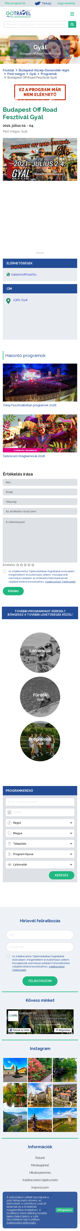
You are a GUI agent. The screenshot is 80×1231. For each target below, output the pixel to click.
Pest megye (16, 74)
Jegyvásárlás (66, 3)
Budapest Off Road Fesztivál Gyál (30, 113)
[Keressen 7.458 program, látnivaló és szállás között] (36, 24)
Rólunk (40, 1158)
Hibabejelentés (40, 1172)
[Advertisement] (40, 228)
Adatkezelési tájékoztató (40, 1180)
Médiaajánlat (40, 1165)
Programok (49, 74)
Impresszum (40, 1187)
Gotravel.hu (28, 1013)
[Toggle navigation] (72, 14)
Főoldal (8, 70)
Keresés (61, 875)
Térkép (43, 3)
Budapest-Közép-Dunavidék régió (44, 70)
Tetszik (19, 1030)
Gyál (32, 74)
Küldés (13, 591)
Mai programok (15, 3)
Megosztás (63, 1030)
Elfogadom (65, 1210)
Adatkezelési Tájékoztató (60, 581)
